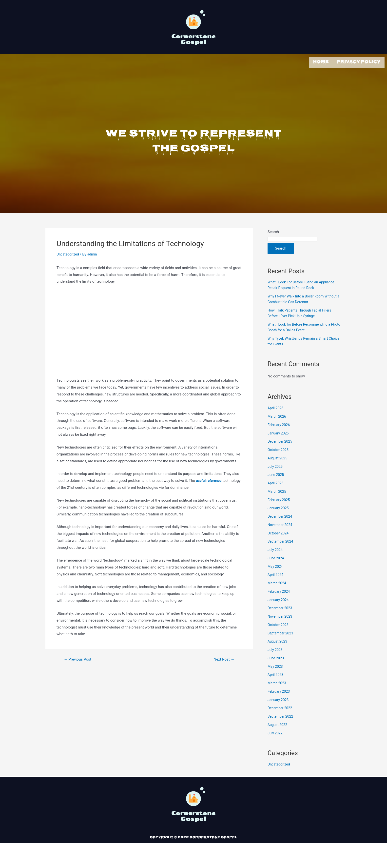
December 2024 (281, 515)
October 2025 (279, 449)
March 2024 (277, 582)
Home (321, 61)
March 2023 (277, 682)
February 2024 (279, 590)
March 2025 (277, 490)
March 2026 (277, 415)
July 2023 (276, 649)
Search (273, 231)
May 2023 (276, 665)
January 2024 (279, 599)
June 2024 (276, 557)
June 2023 (276, 657)
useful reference (209, 479)
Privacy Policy (359, 61)
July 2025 (276, 465)
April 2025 (276, 482)
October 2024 (279, 532)
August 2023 (278, 640)
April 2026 (276, 407)
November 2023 (281, 615)
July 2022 (276, 732)
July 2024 (276, 549)
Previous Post (78, 658)
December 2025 (281, 440)
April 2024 (276, 573)
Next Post (223, 658)
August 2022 (278, 724)
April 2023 (276, 673)
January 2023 (279, 699)
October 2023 (279, 624)
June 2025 (276, 473)
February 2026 (279, 424)
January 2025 (279, 507)
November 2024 (281, 524)
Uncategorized (68, 253)
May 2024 (276, 565)
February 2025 (279, 499)
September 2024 (281, 540)
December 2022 (281, 707)
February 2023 (279, 690)
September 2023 (281, 632)
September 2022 (281, 715)
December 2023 (281, 607)
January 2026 (279, 432)
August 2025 (278, 457)
